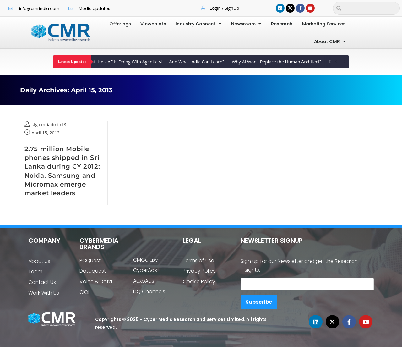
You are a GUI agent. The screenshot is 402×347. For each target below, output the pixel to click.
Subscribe (259, 302)
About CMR (330, 41)
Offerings (120, 24)
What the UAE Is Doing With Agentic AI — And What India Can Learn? (156, 62)
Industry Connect (198, 24)
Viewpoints (153, 24)
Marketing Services (323, 24)
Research (281, 24)
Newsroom (246, 24)
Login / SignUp (224, 8)
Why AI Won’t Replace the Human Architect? (278, 62)
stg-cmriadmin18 (49, 124)
